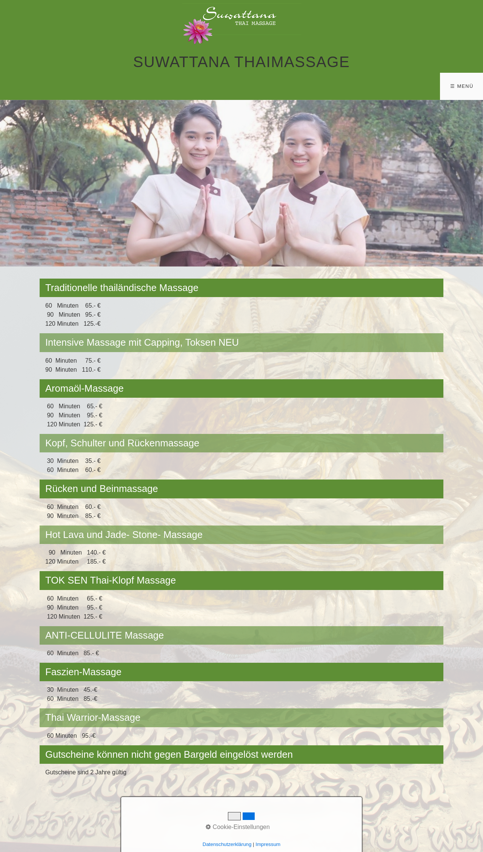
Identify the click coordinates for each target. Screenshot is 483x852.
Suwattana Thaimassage (241, 62)
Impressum (267, 844)
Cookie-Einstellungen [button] (238, 827)
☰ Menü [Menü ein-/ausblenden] (461, 86)
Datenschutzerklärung (227, 844)
